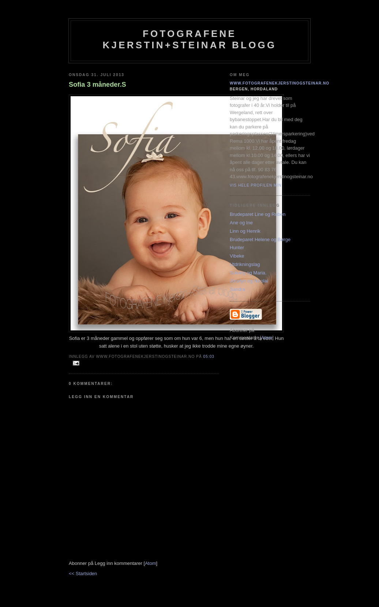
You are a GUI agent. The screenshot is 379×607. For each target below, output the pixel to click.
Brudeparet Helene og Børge (260, 239)
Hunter (237, 247)
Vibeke (237, 256)
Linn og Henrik (245, 231)
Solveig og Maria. (248, 273)
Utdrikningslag (245, 264)
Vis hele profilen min (256, 185)
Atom (150, 563)
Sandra (237, 289)
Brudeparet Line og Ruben (258, 214)
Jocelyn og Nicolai (249, 281)
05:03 (208, 357)
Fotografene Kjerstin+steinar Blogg (190, 39)
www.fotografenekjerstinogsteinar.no (279, 83)
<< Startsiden (83, 573)
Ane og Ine (241, 222)
